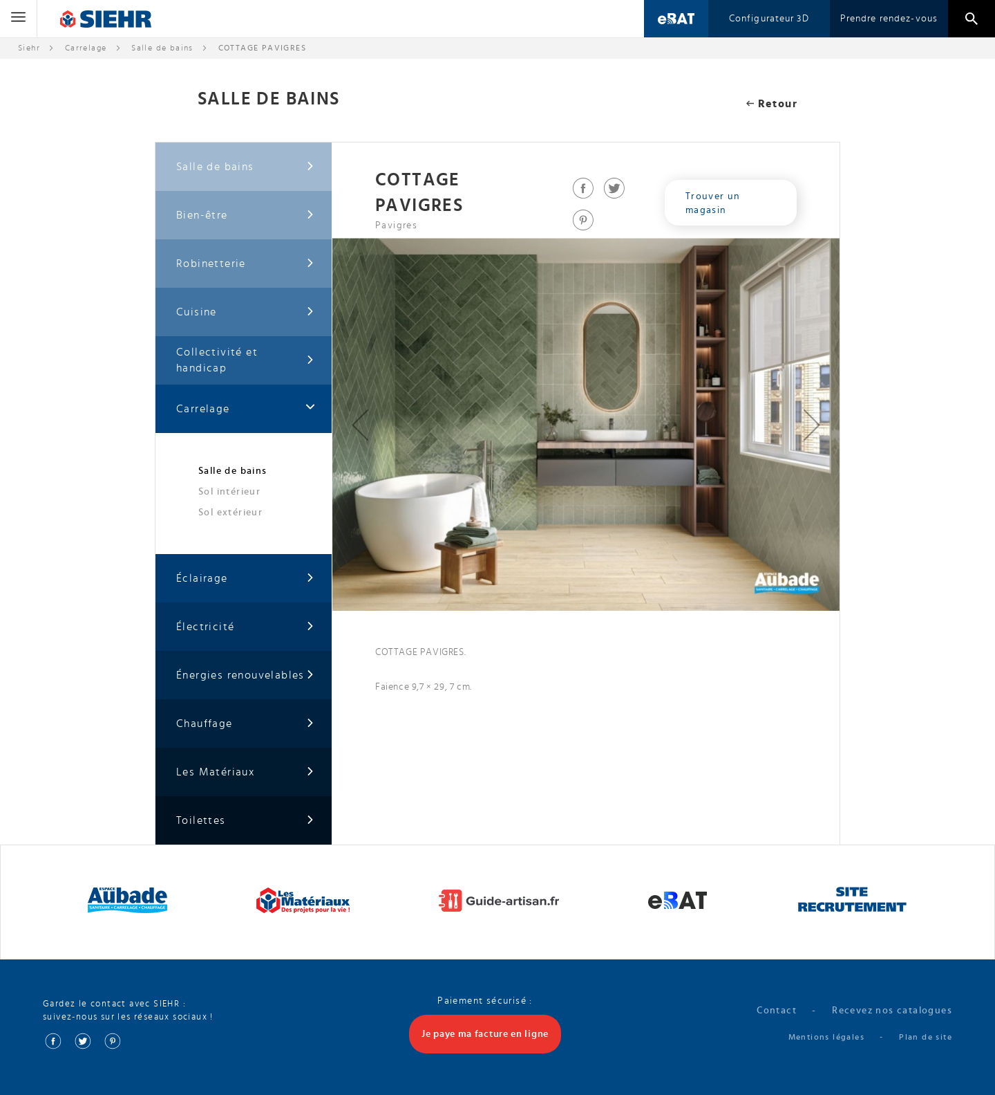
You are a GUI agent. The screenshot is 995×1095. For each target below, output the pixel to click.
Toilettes (245, 821)
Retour (771, 103)
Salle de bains (162, 48)
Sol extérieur (230, 512)
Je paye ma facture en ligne (485, 1034)
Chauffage (245, 724)
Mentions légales (826, 1037)
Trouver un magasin (713, 203)
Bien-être (245, 215)
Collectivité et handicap (245, 360)
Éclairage (245, 579)
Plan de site (925, 1037)
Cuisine (245, 312)
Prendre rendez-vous (889, 19)
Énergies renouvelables (245, 675)
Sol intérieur (229, 492)
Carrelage (86, 48)
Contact (777, 1010)
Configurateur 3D (769, 19)
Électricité (245, 627)
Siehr (29, 48)
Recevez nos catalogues (892, 1010)
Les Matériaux (245, 772)
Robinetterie (245, 264)
